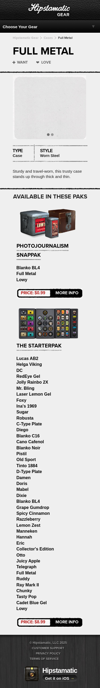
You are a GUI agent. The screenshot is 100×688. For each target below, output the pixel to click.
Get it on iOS (59, 678)
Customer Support (48, 648)
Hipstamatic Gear (25, 38)
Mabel (23, 489)
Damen (24, 477)
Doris (22, 483)
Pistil (22, 453)
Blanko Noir (29, 448)
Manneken (27, 531)
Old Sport (26, 459)
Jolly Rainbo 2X (32, 382)
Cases (48, 38)
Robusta (25, 418)
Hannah (24, 537)
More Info (49, 293)
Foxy (21, 400)
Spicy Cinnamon (33, 513)
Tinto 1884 (27, 465)
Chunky (24, 590)
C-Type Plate (29, 424)
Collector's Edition (35, 549)
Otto (21, 555)
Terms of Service (44, 659)
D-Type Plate (29, 471)
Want (22, 62)
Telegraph (27, 567)
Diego (22, 430)
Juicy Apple (28, 561)
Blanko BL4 (28, 268)
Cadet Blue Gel (32, 602)
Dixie (22, 495)
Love (46, 62)
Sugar (23, 412)
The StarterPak (39, 346)
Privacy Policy (48, 653)
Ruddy (23, 579)
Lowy (22, 279)
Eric (21, 543)
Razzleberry (29, 519)
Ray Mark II (28, 585)
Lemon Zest (29, 525)
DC (20, 370)
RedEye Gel (28, 376)
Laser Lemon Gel (34, 394)
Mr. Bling (26, 388)
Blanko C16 (28, 436)
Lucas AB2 (27, 358)
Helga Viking (29, 364)
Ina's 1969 (27, 406)
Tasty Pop (27, 596)
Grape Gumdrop (33, 507)
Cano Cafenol (30, 442)
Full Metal (65, 38)
